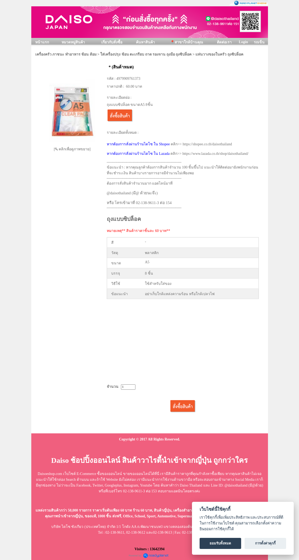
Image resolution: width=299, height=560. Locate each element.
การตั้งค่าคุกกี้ (265, 543)
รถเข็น (259, 42)
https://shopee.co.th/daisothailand (207, 144)
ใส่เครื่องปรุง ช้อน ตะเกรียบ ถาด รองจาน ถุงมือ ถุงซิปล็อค (145, 54)
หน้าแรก (42, 42)
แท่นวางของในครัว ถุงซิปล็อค (219, 54)
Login (243, 42)
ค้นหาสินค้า (145, 42)
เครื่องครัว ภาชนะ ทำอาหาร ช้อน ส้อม (66, 54)
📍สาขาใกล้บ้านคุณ (186, 42)
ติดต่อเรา (224, 42)
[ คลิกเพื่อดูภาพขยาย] (72, 149)
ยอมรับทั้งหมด (220, 543)
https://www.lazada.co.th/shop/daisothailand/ (216, 154)
